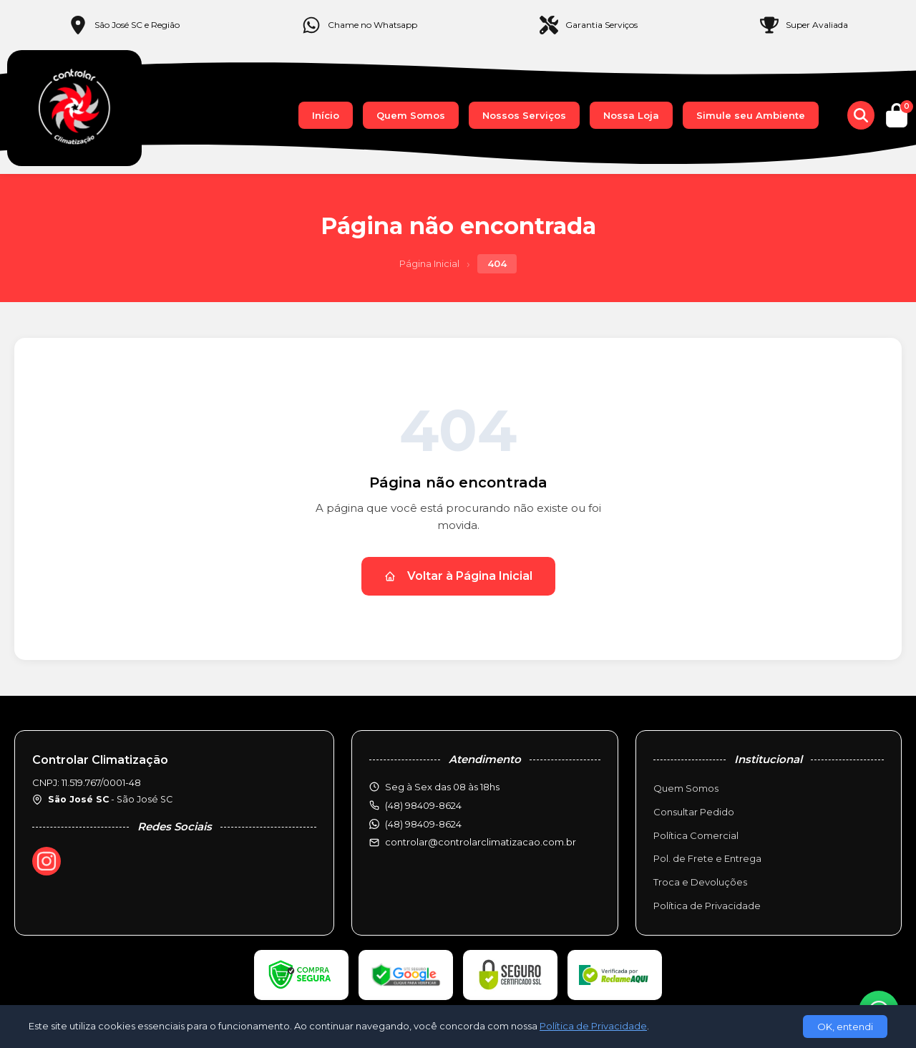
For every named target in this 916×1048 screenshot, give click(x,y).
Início (325, 115)
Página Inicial (429, 263)
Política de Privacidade (707, 905)
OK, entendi (845, 1026)
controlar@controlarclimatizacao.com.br (480, 842)
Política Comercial (696, 835)
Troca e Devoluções (700, 882)
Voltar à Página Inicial (458, 576)
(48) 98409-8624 (423, 824)
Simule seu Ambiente (750, 115)
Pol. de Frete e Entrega (707, 858)
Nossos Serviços (524, 115)
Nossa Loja (631, 115)
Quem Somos (410, 115)
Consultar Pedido (693, 811)
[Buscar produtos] (860, 115)
